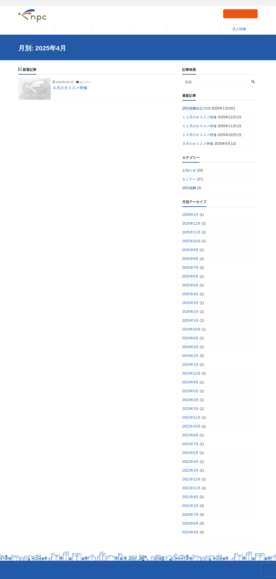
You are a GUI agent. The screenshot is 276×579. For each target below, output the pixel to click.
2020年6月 (190, 523)
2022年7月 (190, 444)
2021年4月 (190, 497)
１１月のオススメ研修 (199, 126)
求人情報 (239, 29)
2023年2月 (190, 409)
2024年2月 (190, 356)
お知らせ (189, 170)
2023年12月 (191, 373)
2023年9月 (190, 382)
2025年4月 (190, 294)
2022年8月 (190, 435)
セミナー (109, 29)
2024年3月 (190, 347)
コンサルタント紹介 (194, 29)
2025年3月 (190, 303)
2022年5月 (190, 453)
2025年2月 (190, 311)
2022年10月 (191, 426)
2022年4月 (190, 461)
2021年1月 (190, 506)
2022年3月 (190, 470)
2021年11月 (191, 488)
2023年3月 (190, 400)
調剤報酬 (189, 188)
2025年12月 (191, 223)
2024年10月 (191, 329)
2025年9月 (190, 250)
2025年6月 (190, 276)
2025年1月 (190, 320)
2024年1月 (190, 364)
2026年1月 (190, 214)
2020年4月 (190, 532)
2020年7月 (190, 514)
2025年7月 (190, 267)
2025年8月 (190, 259)
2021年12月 (191, 479)
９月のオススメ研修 (197, 143)
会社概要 (36, 29)
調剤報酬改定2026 (196, 108)
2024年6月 (190, 338)
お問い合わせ (240, 13)
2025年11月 (191, 232)
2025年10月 (191, 241)
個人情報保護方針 (29, 569)
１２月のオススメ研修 (199, 117)
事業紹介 (73, 29)
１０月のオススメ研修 (199, 135)
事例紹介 (149, 29)
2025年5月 (190, 285)
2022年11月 (191, 417)
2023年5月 (190, 391)
